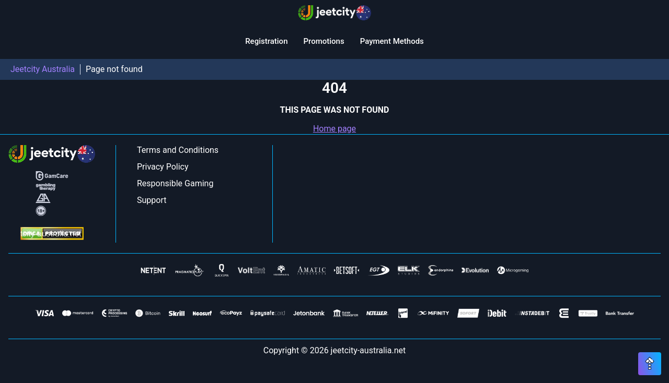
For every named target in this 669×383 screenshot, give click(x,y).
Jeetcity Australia (42, 69)
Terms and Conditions (177, 150)
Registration (266, 41)
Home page (334, 129)
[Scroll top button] (649, 363)
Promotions (323, 41)
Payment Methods (392, 41)
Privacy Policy (163, 167)
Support (151, 200)
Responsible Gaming (175, 183)
